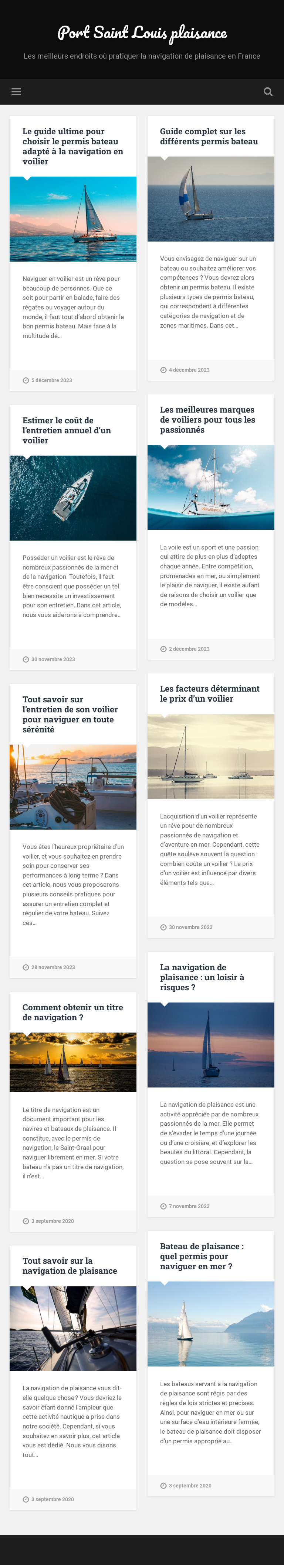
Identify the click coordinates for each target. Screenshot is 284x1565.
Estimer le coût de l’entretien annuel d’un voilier (67, 430)
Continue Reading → (51, 352)
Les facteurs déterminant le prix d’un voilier (210, 693)
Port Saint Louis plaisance (142, 32)
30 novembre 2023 (53, 659)
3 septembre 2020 (52, 1221)
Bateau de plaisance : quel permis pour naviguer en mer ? (202, 1256)
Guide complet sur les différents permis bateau (209, 136)
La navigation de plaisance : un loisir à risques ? (202, 977)
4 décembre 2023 (189, 370)
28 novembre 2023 (53, 967)
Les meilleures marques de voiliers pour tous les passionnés (207, 419)
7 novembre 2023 (189, 1206)
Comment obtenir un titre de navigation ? (73, 1012)
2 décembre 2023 (189, 649)
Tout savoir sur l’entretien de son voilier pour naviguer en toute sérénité (70, 714)
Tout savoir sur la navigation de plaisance (70, 1265)
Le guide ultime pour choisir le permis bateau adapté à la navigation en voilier (73, 146)
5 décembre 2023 (51, 380)
